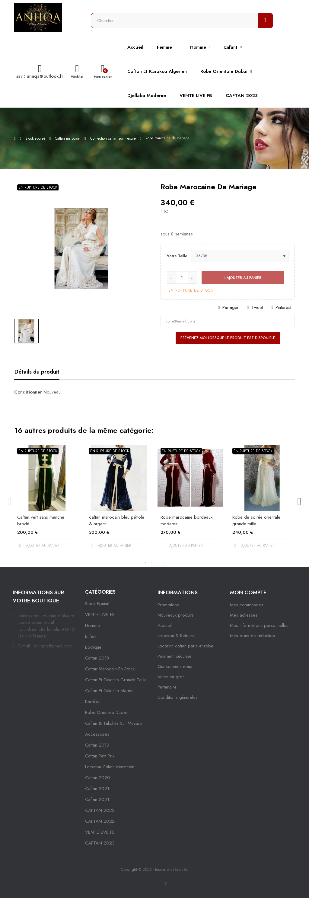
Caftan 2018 (97, 658)
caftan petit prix (99, 756)
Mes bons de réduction (252, 635)
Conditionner (28, 392)
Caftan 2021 (97, 799)
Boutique (93, 647)
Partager (230, 307)
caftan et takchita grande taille (116, 679)
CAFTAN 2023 (100, 843)
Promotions (168, 604)
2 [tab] (151, 563)
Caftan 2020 (97, 777)
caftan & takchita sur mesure (113, 723)
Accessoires (97, 734)
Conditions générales (178, 697)
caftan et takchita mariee (109, 690)
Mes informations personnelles (259, 625)
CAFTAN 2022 (100, 810)
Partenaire (167, 687)
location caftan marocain (109, 766)
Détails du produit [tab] (36, 372)
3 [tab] (157, 563)
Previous (10, 502)
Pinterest (283, 307)
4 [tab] (164, 563)
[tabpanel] (47, 501)
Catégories (100, 591)
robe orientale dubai (106, 712)
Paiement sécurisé (174, 656)
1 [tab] (145, 563)
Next (299, 502)
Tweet (257, 307)
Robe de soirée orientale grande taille (256, 520)
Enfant (90, 636)
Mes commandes (246, 604)
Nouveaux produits (176, 615)
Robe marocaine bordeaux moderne (186, 520)
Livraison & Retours (176, 635)
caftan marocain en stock (110, 669)
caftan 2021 (97, 788)
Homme (92, 625)
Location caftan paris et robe (185, 646)
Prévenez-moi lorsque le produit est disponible (227, 338)
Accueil (165, 625)
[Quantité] (182, 277)
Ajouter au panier (242, 277)
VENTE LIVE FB (100, 614)
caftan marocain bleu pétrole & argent (116, 520)
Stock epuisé (97, 603)
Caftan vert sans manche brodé (40, 520)
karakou (92, 701)
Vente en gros (171, 676)
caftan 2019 (97, 745)
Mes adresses (243, 615)
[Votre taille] (239, 256)
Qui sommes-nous (175, 666)
